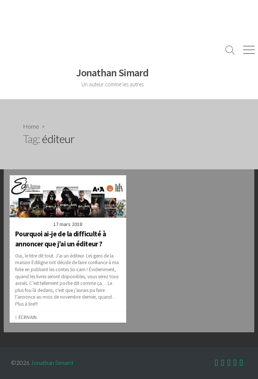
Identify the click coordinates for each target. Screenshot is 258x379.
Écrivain (28, 317)
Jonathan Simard (52, 362)
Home (31, 126)
